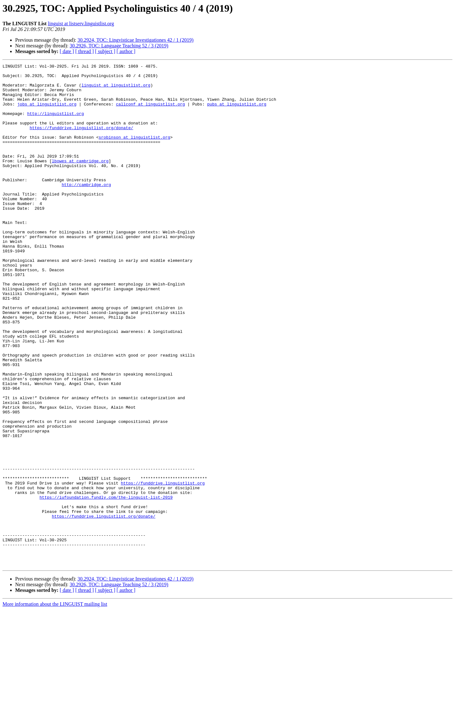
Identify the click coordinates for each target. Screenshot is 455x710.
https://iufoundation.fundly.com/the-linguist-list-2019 (106, 584)
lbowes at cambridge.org (80, 181)
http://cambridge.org (86, 209)
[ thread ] (84, 51)
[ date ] (67, 51)
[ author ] (126, 51)
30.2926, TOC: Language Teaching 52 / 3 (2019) (119, 45)
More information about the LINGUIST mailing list (55, 704)
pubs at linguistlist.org (236, 112)
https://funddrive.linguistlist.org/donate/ (81, 141)
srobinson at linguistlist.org (134, 152)
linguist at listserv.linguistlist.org (81, 23)
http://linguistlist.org (55, 124)
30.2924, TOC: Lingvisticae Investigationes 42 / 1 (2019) (135, 40)
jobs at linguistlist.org (46, 112)
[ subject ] (105, 51)
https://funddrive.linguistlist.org (162, 567)
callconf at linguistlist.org (150, 112)
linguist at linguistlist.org (116, 90)
